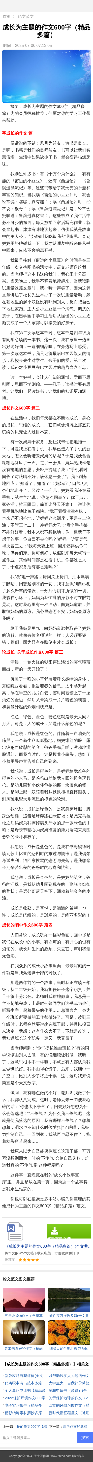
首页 (7, 16)
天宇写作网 (41, 1456)
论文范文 (26, 16)
